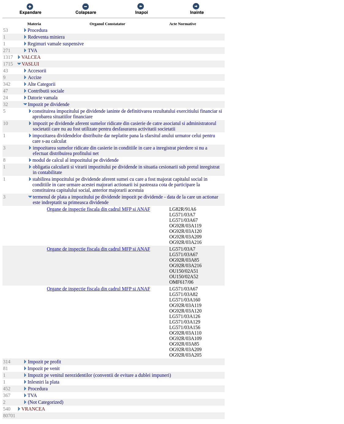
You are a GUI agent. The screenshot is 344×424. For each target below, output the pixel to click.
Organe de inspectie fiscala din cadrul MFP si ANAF (98, 209)
